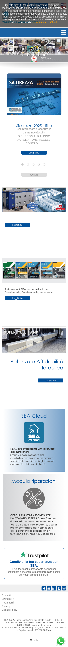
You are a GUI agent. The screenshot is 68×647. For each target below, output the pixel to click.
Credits (34, 640)
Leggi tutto (34, 153)
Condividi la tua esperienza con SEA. (34, 563)
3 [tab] (33, 55)
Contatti (6, 595)
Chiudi (53, 22)
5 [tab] (44, 55)
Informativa (39, 22)
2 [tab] (28, 55)
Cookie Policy (9, 609)
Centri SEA (8, 599)
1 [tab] (22, 55)
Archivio (34, 175)
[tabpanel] (34, 50)
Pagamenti (8, 602)
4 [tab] (39, 55)
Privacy (6, 606)
